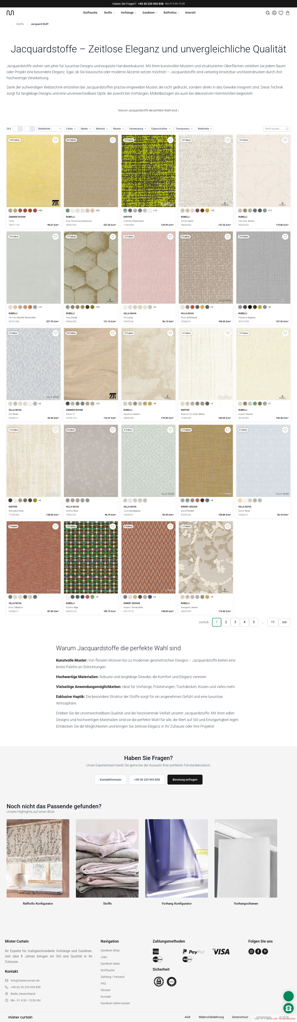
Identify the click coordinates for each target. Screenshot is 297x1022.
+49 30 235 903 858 (151, 3)
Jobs (104, 957)
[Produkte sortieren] (50, 129)
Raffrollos (170, 12)
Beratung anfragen (185, 779)
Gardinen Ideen (110, 963)
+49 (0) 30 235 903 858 (26, 987)
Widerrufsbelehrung (211, 1017)
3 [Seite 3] (235, 622)
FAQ (103, 983)
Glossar (106, 990)
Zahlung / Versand (112, 976)
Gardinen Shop (110, 950)
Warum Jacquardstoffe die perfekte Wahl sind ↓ (148, 110)
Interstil (190, 12)
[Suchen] (287, 129)
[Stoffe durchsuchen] (273, 129)
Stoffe (108, 12)
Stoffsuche (90, 12)
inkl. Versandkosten (284, 1018)
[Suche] (268, 13)
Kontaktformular (110, 779)
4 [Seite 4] (244, 622)
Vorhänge (127, 12)
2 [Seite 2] (226, 622)
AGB (187, 1017)
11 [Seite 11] (273, 622)
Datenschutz (240, 1017)
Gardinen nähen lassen (115, 1003)
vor (284, 622)
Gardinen (149, 12)
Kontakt (106, 996)
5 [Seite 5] (254, 622)
